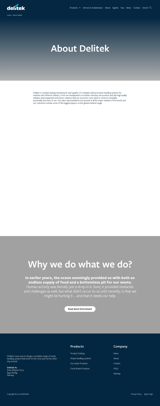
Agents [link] (115, 8)
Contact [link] (136, 8)
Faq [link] (122, 8)
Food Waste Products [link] (80, 368)
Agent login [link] (148, 394)
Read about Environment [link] (80, 308)
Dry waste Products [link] (79, 363)
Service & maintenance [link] (93, 8)
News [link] (128, 8)
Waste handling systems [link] (80, 358)
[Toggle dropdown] (80, 8)
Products (74, 8)
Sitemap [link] (117, 373)
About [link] (107, 8)
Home (9, 15)
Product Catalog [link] (77, 353)
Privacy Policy (136, 394)
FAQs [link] (116, 368)
